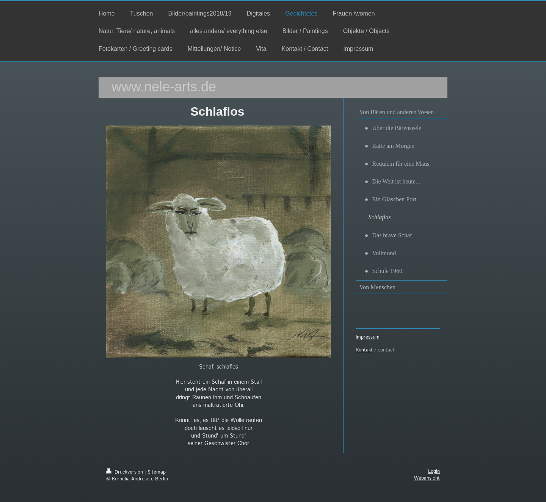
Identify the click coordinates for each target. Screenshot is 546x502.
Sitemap (156, 472)
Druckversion (125, 472)
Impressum (368, 337)
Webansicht (427, 478)
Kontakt (364, 350)
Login (434, 471)
